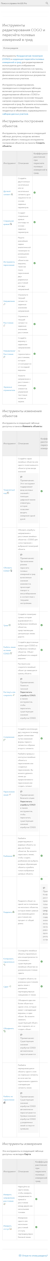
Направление (9, 301)
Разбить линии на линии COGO (9, 650)
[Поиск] (47, 3)
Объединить (8, 1029)
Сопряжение (8, 737)
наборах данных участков (15, 114)
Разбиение (7, 856)
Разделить (7, 912)
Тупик (5, 625)
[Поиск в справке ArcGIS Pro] (22, 3)
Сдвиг (6, 987)
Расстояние (8, 323)
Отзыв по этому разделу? (35, 1256)
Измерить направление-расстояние (9, 1198)
